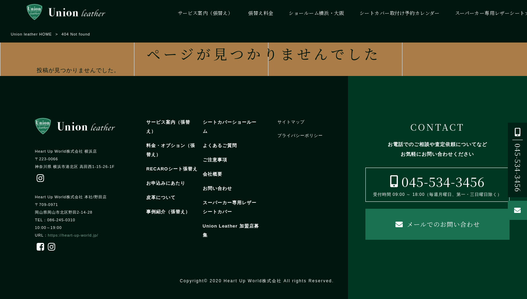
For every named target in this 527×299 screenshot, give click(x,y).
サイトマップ (291, 122)
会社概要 (212, 174)
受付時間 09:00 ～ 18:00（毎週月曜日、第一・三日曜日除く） (437, 184)
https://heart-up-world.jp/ (73, 235)
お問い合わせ (217, 188)
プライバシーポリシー (300, 135)
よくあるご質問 (220, 145)
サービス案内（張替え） (168, 127)
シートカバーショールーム (230, 127)
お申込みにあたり (165, 183)
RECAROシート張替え (171, 168)
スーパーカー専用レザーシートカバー (230, 207)
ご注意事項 (215, 159)
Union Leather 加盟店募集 (231, 230)
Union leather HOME (32, 34)
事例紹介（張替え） (168, 211)
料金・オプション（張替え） (170, 150)
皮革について (161, 197)
